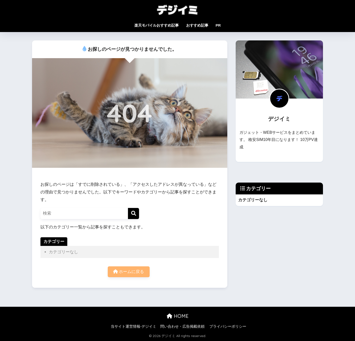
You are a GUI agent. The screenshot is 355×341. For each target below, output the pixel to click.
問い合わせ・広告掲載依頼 (182, 326)
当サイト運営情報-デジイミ (133, 326)
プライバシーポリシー (227, 326)
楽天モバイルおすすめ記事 (156, 25)
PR (218, 25)
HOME (178, 316)
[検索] (133, 213)
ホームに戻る (128, 272)
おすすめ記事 (197, 25)
